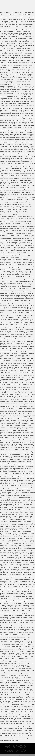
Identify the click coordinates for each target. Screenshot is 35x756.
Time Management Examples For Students (17, 750)
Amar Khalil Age (22, 751)
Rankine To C (23, 746)
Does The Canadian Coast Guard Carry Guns (17, 748)
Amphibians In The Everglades (15, 746)
